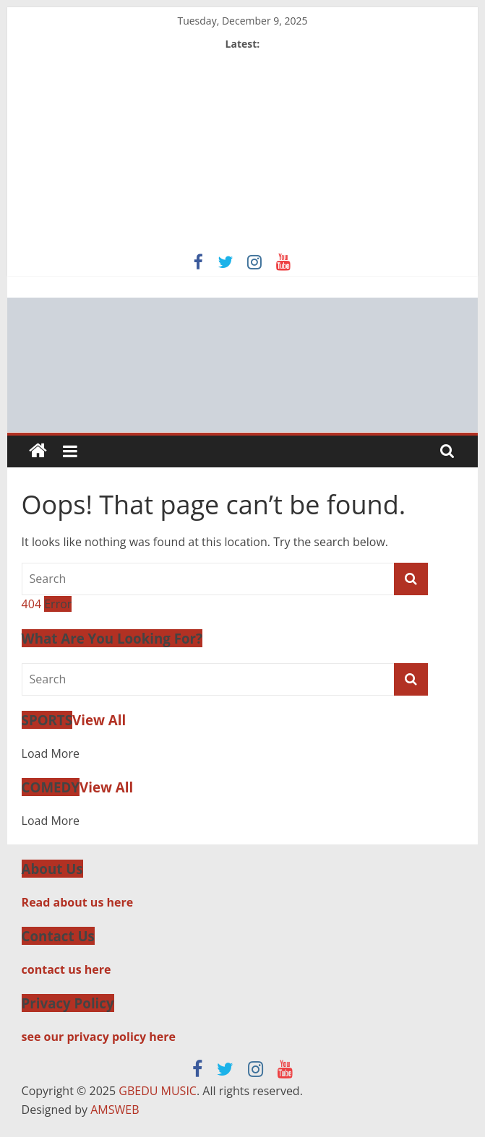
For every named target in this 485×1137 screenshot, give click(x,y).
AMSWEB (114, 1109)
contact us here (66, 969)
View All (99, 720)
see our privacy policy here (99, 1037)
